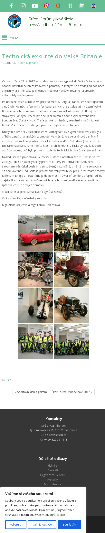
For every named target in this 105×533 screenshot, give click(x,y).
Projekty (52, 479)
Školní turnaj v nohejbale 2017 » (72, 392)
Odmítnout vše (42, 524)
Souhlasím (69, 524)
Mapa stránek (52, 484)
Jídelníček (52, 465)
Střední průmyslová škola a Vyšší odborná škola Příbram (55, 21)
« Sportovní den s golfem (31, 392)
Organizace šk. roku (52, 475)
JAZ (9, 380)
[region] (43, 510)
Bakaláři (52, 470)
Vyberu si (16, 524)
